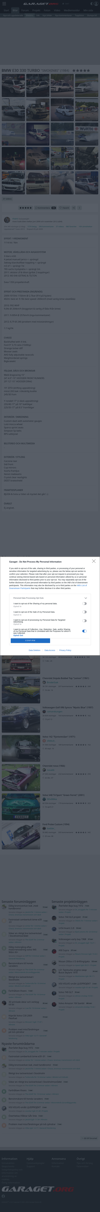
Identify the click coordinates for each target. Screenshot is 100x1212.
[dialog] (50, 606)
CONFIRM (30, 640)
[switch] (84, 603)
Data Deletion (34, 650)
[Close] (94, 562)
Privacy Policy (65, 650)
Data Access (49, 650)
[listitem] (50, 598)
